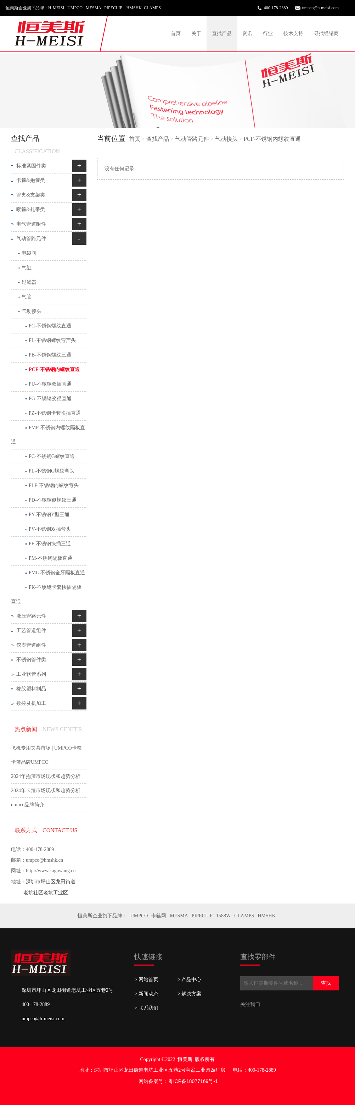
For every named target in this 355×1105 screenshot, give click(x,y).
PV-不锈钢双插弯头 (50, 529)
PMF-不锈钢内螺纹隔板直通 (48, 434)
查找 (326, 983)
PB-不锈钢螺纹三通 (50, 355)
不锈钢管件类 (31, 659)
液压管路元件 (31, 616)
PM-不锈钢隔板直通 (50, 558)
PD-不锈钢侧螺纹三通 (53, 500)
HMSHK (267, 915)
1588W (223, 915)
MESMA (179, 915)
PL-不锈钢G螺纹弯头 (51, 471)
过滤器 (29, 282)
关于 (196, 33)
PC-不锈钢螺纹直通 (50, 325)
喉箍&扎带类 (30, 209)
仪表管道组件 (31, 645)
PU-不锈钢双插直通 (50, 384)
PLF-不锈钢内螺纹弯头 (54, 485)
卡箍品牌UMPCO (30, 762)
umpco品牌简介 (27, 804)
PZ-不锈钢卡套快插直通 (55, 413)
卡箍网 (158, 915)
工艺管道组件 (31, 630)
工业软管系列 (31, 674)
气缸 (27, 267)
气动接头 (226, 139)
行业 (268, 33)
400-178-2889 (276, 7)
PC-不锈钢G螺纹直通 (52, 456)
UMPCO (139, 915)
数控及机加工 (31, 703)
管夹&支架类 (30, 195)
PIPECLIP (202, 915)
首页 (176, 33)
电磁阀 (29, 253)
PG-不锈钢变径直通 (50, 398)
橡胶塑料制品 (31, 688)
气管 (27, 296)
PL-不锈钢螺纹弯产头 (52, 340)
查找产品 (222, 33)
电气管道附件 (31, 224)
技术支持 (293, 33)
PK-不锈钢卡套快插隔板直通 (46, 594)
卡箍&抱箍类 (30, 180)
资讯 (247, 33)
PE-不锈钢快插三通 (50, 543)
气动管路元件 (192, 139)
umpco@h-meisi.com (320, 7)
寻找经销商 (326, 33)
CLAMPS (244, 915)
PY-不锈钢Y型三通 (49, 514)
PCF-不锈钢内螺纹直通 (272, 139)
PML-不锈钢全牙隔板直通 (57, 572)
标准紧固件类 (31, 165)
